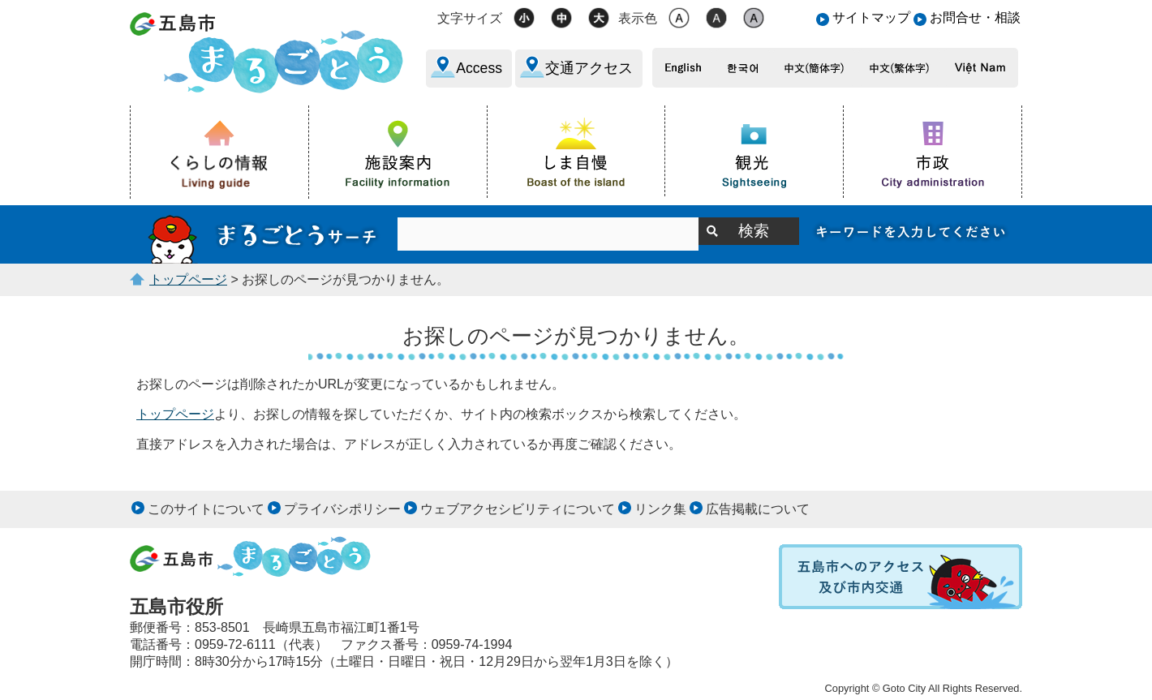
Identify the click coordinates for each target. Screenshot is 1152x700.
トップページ (188, 279)
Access (479, 68)
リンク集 (660, 509)
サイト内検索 (264, 234)
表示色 (637, 18)
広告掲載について (758, 509)
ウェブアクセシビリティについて (517, 509)
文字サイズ (469, 18)
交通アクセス (589, 68)
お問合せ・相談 (975, 17)
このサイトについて (206, 509)
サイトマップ (871, 17)
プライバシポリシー (342, 509)
